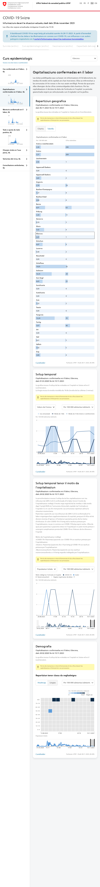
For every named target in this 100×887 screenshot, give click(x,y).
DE (81, 3)
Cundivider (40, 363)
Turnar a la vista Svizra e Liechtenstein (15, 62)
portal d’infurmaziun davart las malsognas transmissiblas (59, 39)
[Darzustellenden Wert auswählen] (46, 407)
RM (92, 3)
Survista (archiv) (10, 46)
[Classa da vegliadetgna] (46, 569)
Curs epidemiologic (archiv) (35, 46)
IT (88, 3)
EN (96, 3)
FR (85, 3)
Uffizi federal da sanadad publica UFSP (53, 3)
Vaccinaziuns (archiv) (62, 46)
